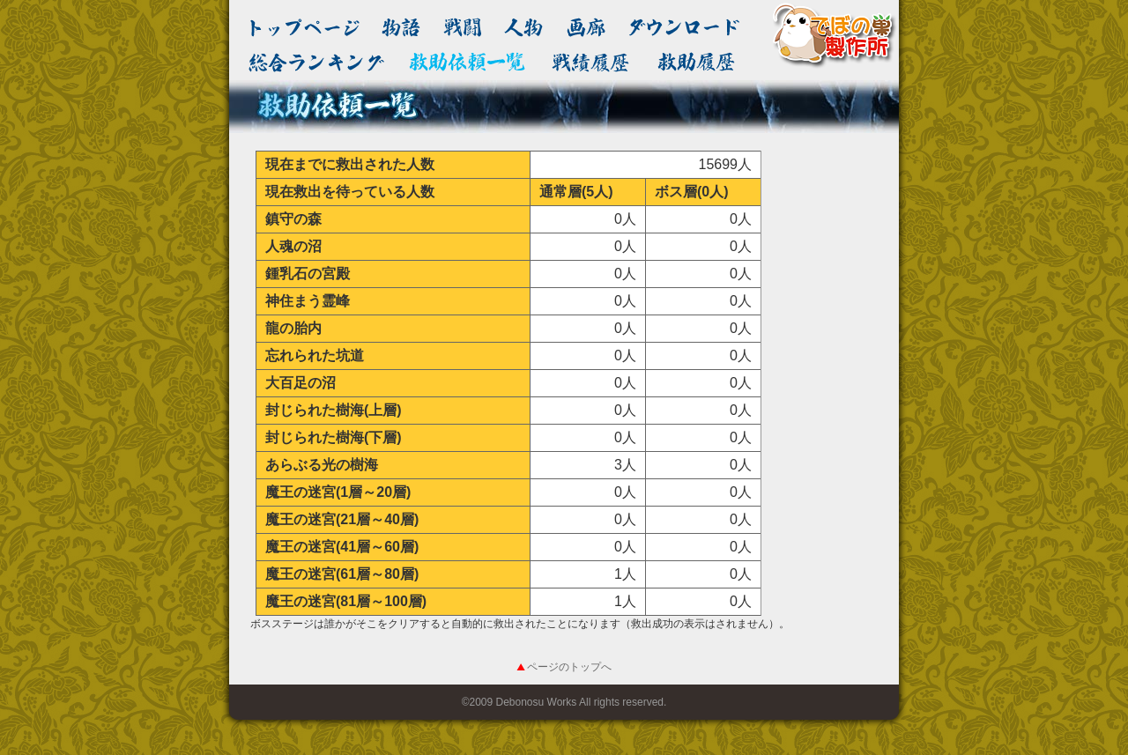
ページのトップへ (569, 667)
